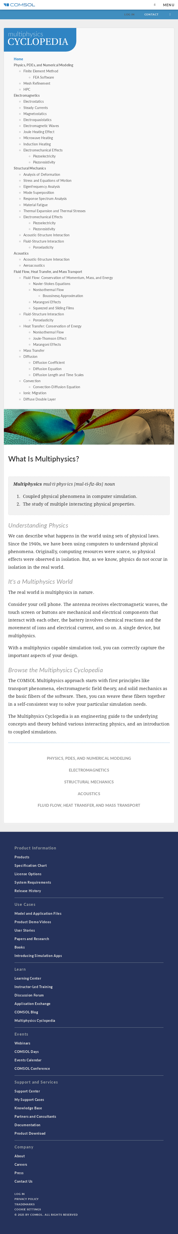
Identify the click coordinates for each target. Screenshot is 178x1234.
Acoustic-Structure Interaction (46, 234)
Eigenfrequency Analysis (41, 186)
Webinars (22, 1043)
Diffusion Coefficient (49, 362)
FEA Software (43, 77)
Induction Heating (37, 144)
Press (19, 1172)
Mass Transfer (33, 350)
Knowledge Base (28, 1107)
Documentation (27, 1124)
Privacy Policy (26, 1199)
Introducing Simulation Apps (38, 955)
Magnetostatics (35, 113)
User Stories (24, 930)
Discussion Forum (29, 995)
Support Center (27, 1091)
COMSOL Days (26, 1051)
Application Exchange (32, 1003)
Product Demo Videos (32, 921)
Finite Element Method (40, 70)
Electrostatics (33, 101)
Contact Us (23, 1181)
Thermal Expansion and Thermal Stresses (54, 210)
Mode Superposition (38, 192)
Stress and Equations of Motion (47, 180)
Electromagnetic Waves (41, 125)
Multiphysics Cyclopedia (34, 1020)
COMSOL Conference (32, 1068)
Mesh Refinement (36, 83)
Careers (20, 1164)
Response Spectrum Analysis (45, 198)
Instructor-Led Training (33, 986)
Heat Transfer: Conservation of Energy (52, 326)
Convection (32, 380)
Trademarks (24, 1204)
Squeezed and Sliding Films (53, 307)
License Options (28, 873)
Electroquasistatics (37, 119)
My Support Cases (29, 1099)
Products (21, 856)
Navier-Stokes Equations (51, 283)
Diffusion (30, 356)
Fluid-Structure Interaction (43, 241)
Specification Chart (30, 865)
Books (19, 947)
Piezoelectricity (44, 156)
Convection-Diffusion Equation (56, 386)
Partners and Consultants (35, 1116)
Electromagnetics (27, 95)
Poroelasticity (43, 247)
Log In (129, 14)
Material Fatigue (35, 204)
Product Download (30, 1133)
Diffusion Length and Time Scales (58, 374)
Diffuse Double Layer (39, 399)
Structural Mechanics (30, 168)
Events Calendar (28, 1060)
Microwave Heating (38, 137)
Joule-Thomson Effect (49, 338)
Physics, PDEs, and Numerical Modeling (43, 64)
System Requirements (32, 882)
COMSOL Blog (26, 1012)
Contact (151, 14)
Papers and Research (31, 938)
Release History (27, 890)
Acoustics (21, 253)
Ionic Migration (34, 392)
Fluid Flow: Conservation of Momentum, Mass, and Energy (68, 277)
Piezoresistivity (44, 162)
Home (18, 58)
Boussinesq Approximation (63, 295)
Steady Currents (35, 107)
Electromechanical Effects (43, 150)
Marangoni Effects (47, 301)
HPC (26, 89)
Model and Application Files (38, 913)
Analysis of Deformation (41, 174)
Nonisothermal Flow (48, 289)
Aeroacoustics (34, 265)
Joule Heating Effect (38, 131)
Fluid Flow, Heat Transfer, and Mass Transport (48, 271)
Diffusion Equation (47, 368)
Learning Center (27, 978)
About (19, 1155)
